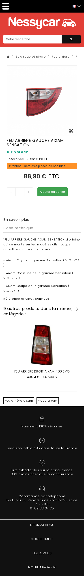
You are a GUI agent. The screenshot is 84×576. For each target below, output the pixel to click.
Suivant (77, 308)
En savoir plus (16, 219)
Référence (15, 159)
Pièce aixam (47, 400)
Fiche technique (18, 228)
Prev (70, 308)
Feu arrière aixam (19, 400)
